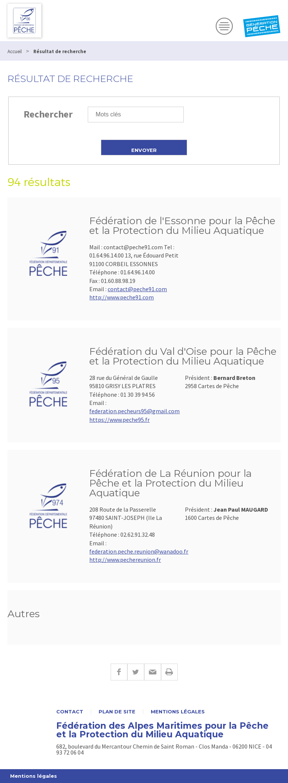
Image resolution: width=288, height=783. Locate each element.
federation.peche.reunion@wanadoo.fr (138, 551)
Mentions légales (178, 711)
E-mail (152, 672)
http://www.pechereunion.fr (125, 559)
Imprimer (169, 672)
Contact (69, 711)
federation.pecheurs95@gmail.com (134, 411)
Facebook (119, 672)
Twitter (135, 672)
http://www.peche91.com (121, 297)
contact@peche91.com (137, 289)
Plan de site (117, 711)
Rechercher (48, 114)
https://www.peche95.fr (119, 419)
